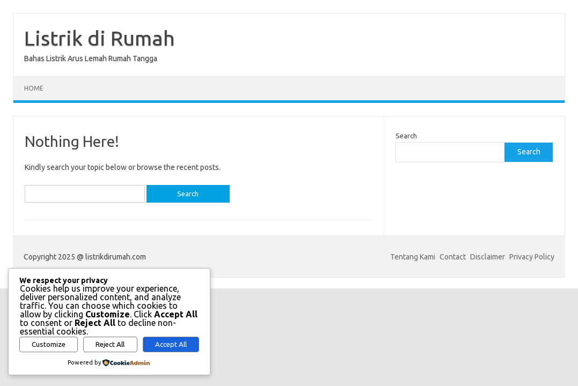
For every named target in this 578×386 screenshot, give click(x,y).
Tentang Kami (412, 257)
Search (406, 135)
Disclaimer (487, 257)
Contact (453, 257)
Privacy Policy (531, 257)
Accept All (171, 344)
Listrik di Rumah (99, 38)
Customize (48, 344)
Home (33, 88)
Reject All (110, 344)
